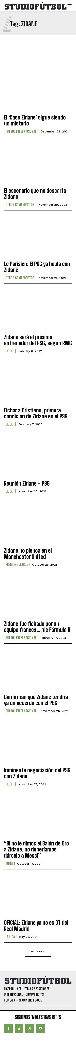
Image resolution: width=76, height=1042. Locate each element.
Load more (38, 951)
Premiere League (17, 564)
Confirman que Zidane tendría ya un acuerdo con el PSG (36, 699)
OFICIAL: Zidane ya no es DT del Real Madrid (36, 925)
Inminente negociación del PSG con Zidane (37, 773)
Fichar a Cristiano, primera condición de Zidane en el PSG (35, 413)
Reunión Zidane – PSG (27, 483)
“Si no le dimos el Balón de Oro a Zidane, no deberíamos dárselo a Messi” (36, 849)
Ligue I (10, 351)
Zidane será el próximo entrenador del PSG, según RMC (38, 340)
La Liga (10, 936)
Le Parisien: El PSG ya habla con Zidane (37, 266)
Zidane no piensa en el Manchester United (28, 553)
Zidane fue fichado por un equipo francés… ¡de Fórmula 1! (37, 626)
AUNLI (9, 863)
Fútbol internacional (21, 131)
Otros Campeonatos (20, 204)
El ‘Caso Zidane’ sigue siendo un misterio (35, 120)
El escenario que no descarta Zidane (35, 193)
